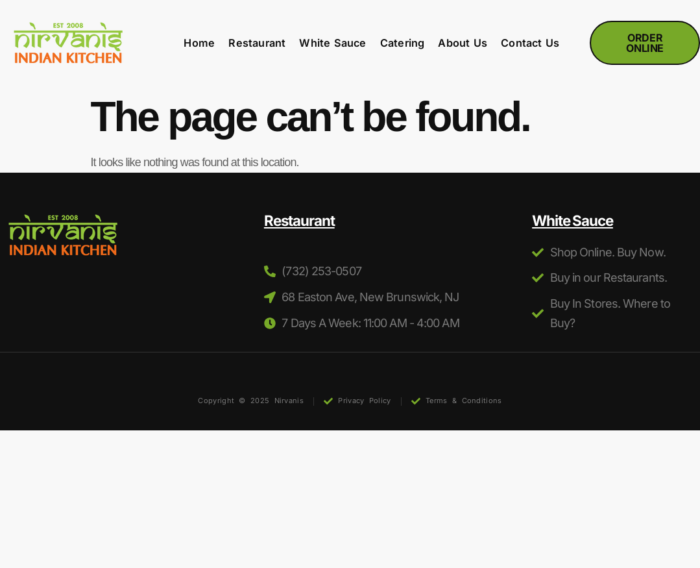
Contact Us (530, 43)
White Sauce (332, 43)
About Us (462, 43)
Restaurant (256, 43)
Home (199, 43)
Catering (402, 43)
